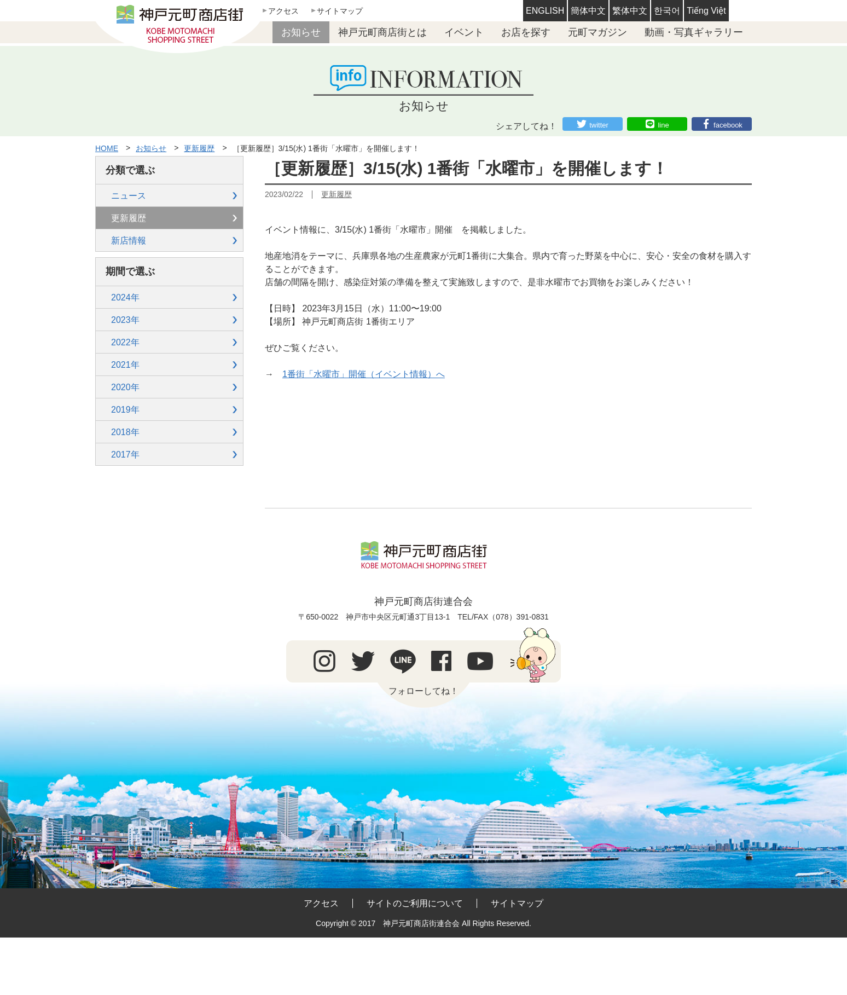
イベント (464, 32)
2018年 (125, 432)
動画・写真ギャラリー (694, 32)
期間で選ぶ (130, 271)
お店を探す (525, 32)
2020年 (125, 387)
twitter (598, 125)
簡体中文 (588, 10)
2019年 (125, 409)
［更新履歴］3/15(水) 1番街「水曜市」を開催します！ (326, 148)
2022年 (125, 342)
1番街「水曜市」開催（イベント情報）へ (363, 374)
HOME (106, 148)
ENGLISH (545, 10)
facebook (727, 125)
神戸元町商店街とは (382, 32)
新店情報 (128, 240)
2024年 (125, 297)
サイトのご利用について (415, 903)
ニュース (128, 195)
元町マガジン (597, 32)
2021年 (125, 364)
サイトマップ (340, 11)
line (663, 125)
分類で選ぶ (130, 170)
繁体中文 (629, 10)
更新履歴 (199, 148)
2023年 (125, 320)
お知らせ (301, 32)
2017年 (125, 454)
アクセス (283, 11)
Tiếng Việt (706, 10)
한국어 (667, 10)
